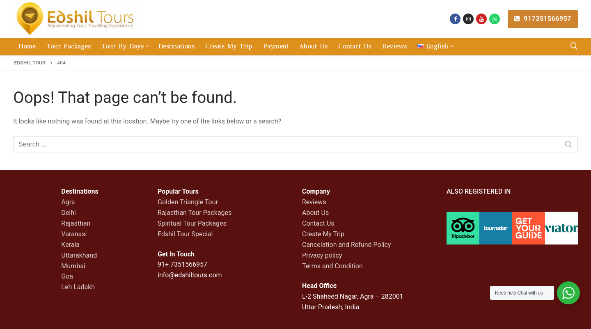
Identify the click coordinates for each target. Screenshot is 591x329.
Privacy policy (322, 255)
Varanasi (74, 234)
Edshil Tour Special (185, 234)
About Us (315, 213)
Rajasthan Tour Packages (194, 213)
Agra (68, 202)
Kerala (70, 245)
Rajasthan (75, 223)
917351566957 (542, 19)
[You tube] (481, 19)
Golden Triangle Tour (188, 202)
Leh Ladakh (78, 287)
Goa (67, 276)
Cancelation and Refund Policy (346, 245)
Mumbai (73, 266)
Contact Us (318, 223)
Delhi (68, 213)
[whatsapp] (494, 19)
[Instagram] (468, 19)
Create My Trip (323, 234)
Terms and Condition (332, 266)
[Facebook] (455, 19)
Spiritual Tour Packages (192, 223)
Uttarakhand (79, 255)
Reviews (314, 202)
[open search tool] (574, 46)
